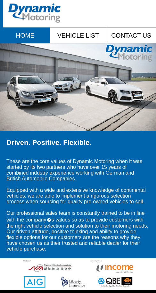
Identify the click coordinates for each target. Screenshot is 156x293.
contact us (131, 35)
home (25, 35)
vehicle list (78, 35)
